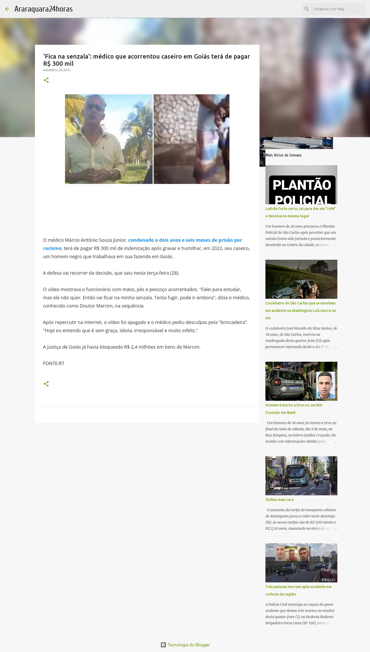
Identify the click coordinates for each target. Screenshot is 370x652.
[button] (46, 80)
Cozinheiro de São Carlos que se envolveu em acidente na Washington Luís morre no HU (300, 310)
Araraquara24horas (43, 9)
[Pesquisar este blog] (339, 9)
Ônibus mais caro (279, 500)
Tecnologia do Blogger (185, 644)
